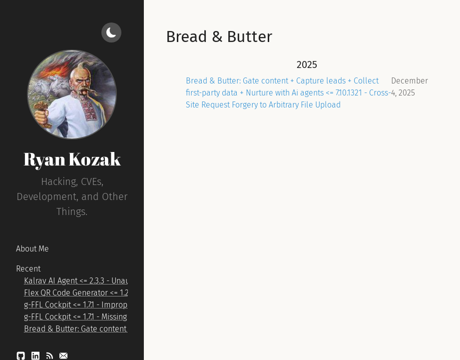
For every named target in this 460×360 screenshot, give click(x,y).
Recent (28, 269)
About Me (32, 249)
